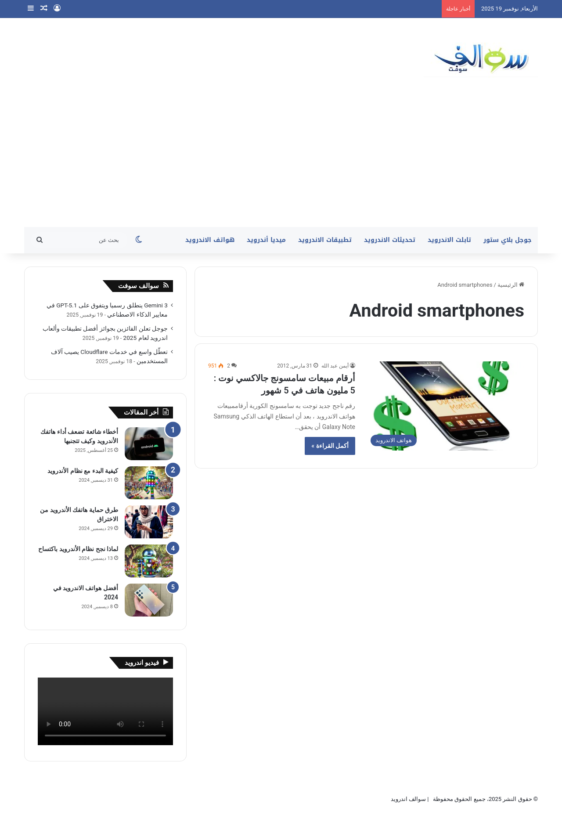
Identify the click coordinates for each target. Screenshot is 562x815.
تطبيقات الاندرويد (325, 240)
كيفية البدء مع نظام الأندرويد (82, 470)
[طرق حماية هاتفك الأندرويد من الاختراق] (149, 521)
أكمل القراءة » (330, 445)
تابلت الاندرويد (449, 240)
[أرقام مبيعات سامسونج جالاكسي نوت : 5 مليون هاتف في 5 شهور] (445, 406)
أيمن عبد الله (335, 366)
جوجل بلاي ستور (507, 240)
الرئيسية (510, 284)
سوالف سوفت (138, 286)
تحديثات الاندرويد (389, 240)
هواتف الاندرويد (209, 240)
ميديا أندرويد (266, 240)
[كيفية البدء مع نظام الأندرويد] (149, 482)
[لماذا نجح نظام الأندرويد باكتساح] (149, 561)
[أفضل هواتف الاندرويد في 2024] (149, 600)
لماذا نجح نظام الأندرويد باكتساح (78, 548)
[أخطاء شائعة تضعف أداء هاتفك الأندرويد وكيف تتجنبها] (149, 443)
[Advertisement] (281, 161)
